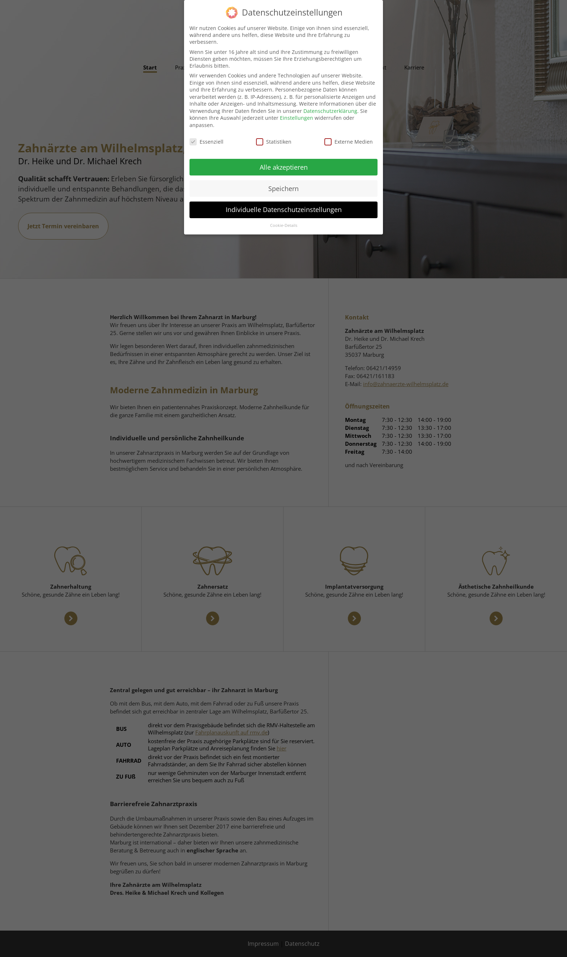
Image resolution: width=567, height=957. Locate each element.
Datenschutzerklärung (330, 105)
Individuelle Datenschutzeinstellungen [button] (284, 204)
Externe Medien (348, 135)
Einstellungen (296, 112)
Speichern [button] (283, 182)
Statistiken (273, 135)
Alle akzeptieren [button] (284, 161)
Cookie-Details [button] (283, 220)
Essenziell (206, 135)
